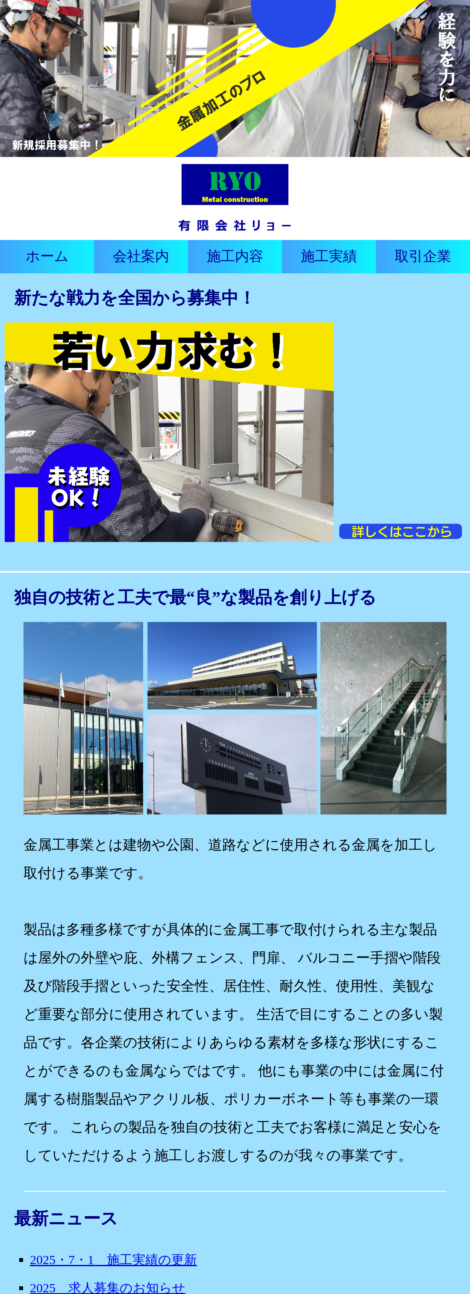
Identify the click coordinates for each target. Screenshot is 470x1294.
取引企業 (423, 256)
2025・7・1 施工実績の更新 (113, 1260)
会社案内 (141, 256)
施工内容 (235, 256)
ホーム (47, 256)
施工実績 (329, 256)
